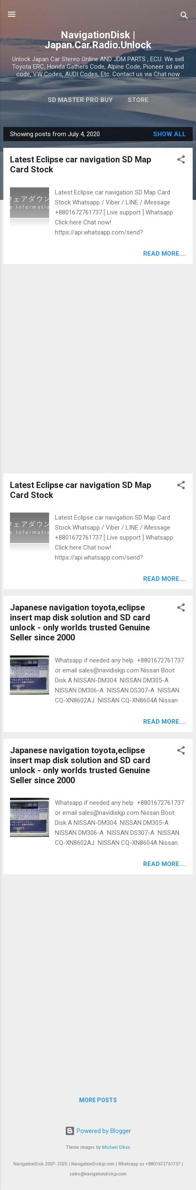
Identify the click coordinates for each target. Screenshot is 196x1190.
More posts (98, 1100)
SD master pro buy (80, 100)
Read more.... (164, 253)
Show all (169, 134)
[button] (181, 160)
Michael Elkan (116, 1147)
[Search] (184, 17)
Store (138, 100)
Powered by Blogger (98, 1131)
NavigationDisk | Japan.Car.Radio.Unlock (98, 40)
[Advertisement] (98, 369)
